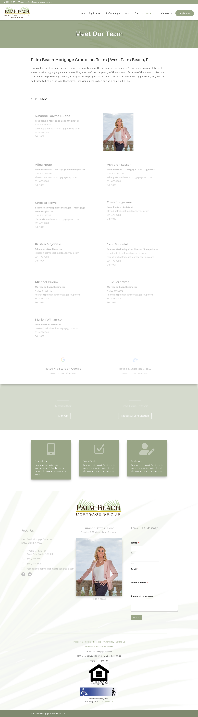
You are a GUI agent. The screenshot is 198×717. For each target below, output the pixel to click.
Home (82, 13)
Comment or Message (142, 596)
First (133, 553)
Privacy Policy (108, 642)
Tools (138, 13)
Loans (126, 13)
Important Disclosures (82, 642)
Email (134, 569)
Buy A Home (95, 13)
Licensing (97, 642)
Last (133, 563)
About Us (150, 13)
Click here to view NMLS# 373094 (99, 646)
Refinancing (112, 13)
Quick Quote (89, 460)
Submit (136, 617)
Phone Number (139, 582)
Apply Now (184, 13)
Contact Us (166, 13)
